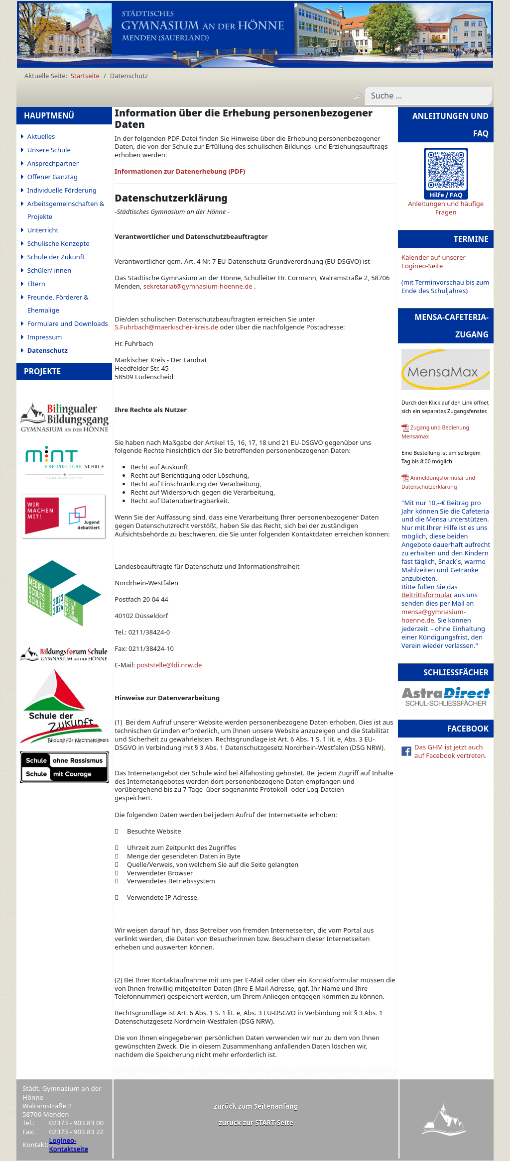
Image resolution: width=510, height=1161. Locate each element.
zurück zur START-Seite (256, 1122)
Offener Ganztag (52, 176)
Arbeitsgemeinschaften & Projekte (66, 210)
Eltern (36, 283)
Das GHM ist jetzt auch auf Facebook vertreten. (450, 751)
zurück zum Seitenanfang (256, 1106)
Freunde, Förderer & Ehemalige (58, 304)
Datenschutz (47, 350)
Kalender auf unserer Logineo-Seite (433, 261)
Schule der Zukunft (56, 256)
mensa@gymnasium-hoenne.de (433, 616)
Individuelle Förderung (62, 190)
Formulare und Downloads (67, 323)
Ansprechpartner (53, 163)
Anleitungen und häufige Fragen (446, 207)
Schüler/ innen (49, 270)
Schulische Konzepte (58, 243)
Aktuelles (41, 136)
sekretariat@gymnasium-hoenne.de (198, 286)
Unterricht (43, 229)
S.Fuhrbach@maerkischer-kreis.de (166, 326)
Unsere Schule (49, 149)
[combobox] (428, 95)
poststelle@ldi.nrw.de (169, 664)
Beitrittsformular (426, 594)
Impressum (44, 336)
